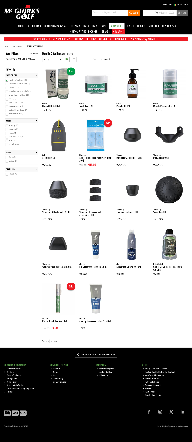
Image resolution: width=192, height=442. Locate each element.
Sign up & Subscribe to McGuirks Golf (96, 354)
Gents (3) (12, 157)
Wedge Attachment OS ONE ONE (57, 267)
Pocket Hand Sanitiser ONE (54, 321)
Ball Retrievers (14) (16, 114)
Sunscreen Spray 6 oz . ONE (128, 267)
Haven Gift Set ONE (51, 106)
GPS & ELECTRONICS (136, 26)
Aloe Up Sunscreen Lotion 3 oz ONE (95, 321)
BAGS (94, 26)
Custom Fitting (57, 378)
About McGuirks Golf (12, 368)
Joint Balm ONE (86, 106)
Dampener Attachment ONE (129, 157)
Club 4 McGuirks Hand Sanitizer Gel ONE (168, 268)
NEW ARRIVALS (169, 26)
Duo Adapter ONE (161, 157)
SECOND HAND (34, 26)
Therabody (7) (14, 144)
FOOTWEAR (75, 26)
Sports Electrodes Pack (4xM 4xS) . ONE (95, 159)
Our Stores (9, 372)
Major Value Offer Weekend (153, 375)
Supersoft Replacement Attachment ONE (90, 213)
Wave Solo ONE (160, 212)
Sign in (164, 4)
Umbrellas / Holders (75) (19, 95)
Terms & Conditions (12, 375)
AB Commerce (183, 426)
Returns (54, 375)
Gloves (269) (14, 88)
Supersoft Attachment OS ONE (56, 212)
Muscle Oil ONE (123, 106)
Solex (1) (12, 140)
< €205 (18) (13, 174)
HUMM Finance (149, 391)
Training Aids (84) (16, 106)
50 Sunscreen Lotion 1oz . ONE (93, 267)
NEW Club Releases (151, 381)
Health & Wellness (26, 59)
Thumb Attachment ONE (127, 212)
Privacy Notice (10, 378)
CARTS (104, 26)
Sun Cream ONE (49, 157)
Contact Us (56, 368)
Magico (165, 426)
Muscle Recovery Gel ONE (164, 106)
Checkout (182, 12)
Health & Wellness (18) (18, 80)
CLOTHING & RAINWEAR (55, 26)
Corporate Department (152, 385)
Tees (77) (12, 99)
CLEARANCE (118, 31)
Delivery (55, 372)
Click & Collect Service (152, 395)
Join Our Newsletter (59, 381)
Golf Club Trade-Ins (151, 378)
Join (170, 4)
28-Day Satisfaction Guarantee (155, 368)
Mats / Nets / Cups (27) (18, 110)
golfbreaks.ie (102, 375)
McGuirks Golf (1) (16, 137)
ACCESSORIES (117, 26)
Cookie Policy (10, 381)
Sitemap (8, 391)
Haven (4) (12, 133)
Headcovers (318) (16, 103)
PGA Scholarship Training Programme (19, 388)
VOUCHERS (154, 26)
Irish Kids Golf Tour (104, 372)
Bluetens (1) (13, 129)
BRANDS (106, 31)
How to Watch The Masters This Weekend (159, 372)
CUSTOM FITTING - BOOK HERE (84, 31)
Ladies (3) (13, 161)
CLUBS (21, 26)
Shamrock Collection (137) (19, 84)
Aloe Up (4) (13, 125)
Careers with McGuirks (13, 385)
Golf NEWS (147, 388)
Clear (33, 54)
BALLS (86, 26)
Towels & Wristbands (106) (20, 91)
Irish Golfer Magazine (105, 368)
